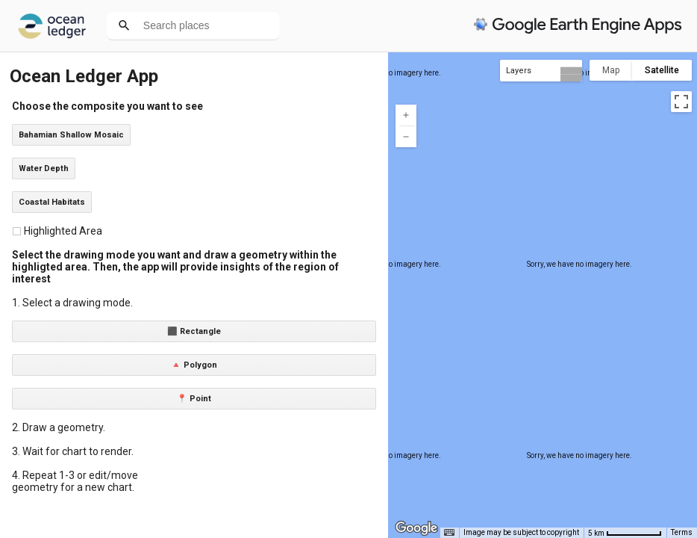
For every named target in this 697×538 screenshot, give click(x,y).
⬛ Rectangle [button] (194, 331)
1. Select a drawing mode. (72, 303)
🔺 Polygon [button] (194, 365)
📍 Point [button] (194, 399)
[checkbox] (17, 231)
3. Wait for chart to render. (73, 451)
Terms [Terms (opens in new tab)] (682, 532)
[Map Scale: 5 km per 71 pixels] (625, 533)
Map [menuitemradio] (610, 70)
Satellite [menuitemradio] (662, 70)
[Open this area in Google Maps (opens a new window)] (416, 528)
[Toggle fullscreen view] (681, 101)
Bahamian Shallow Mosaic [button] (71, 135)
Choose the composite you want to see (107, 106)
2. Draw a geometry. (58, 427)
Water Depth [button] (44, 168)
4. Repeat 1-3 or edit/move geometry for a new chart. (75, 481)
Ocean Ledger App (84, 76)
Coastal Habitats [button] (52, 202)
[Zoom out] (406, 136)
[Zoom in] (406, 115)
